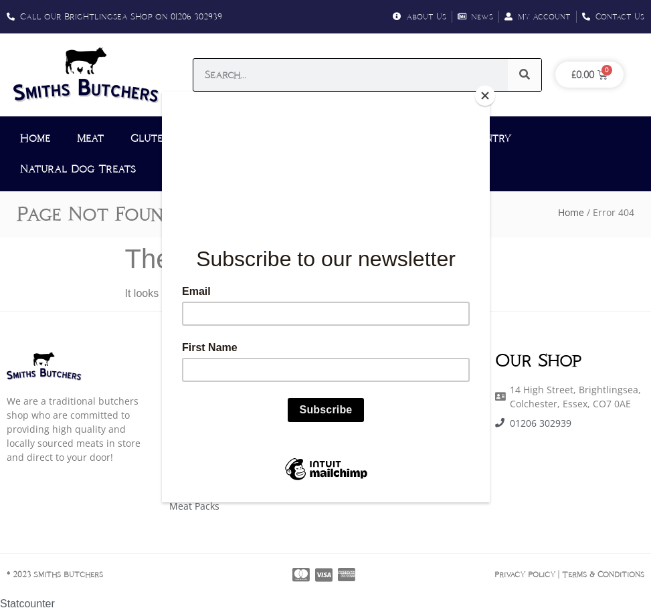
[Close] (486, 95)
